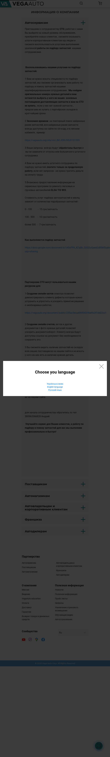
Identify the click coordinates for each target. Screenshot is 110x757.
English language (55, 387)
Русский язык (55, 390)
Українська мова (55, 384)
